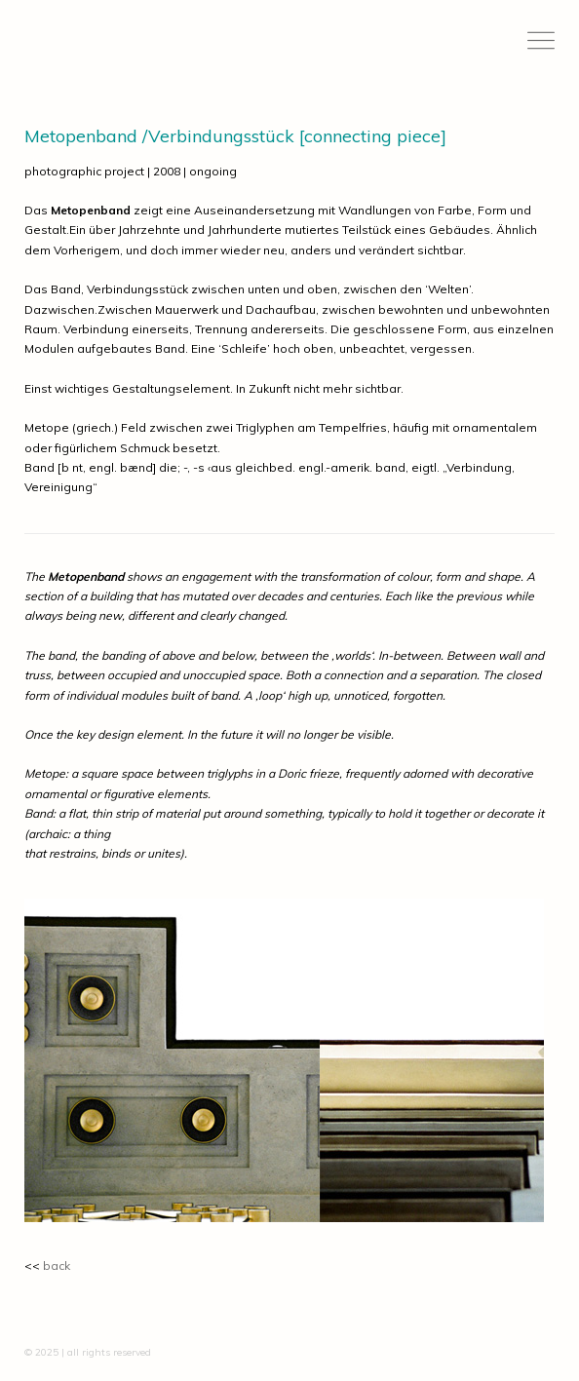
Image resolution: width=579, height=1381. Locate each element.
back (56, 1265)
